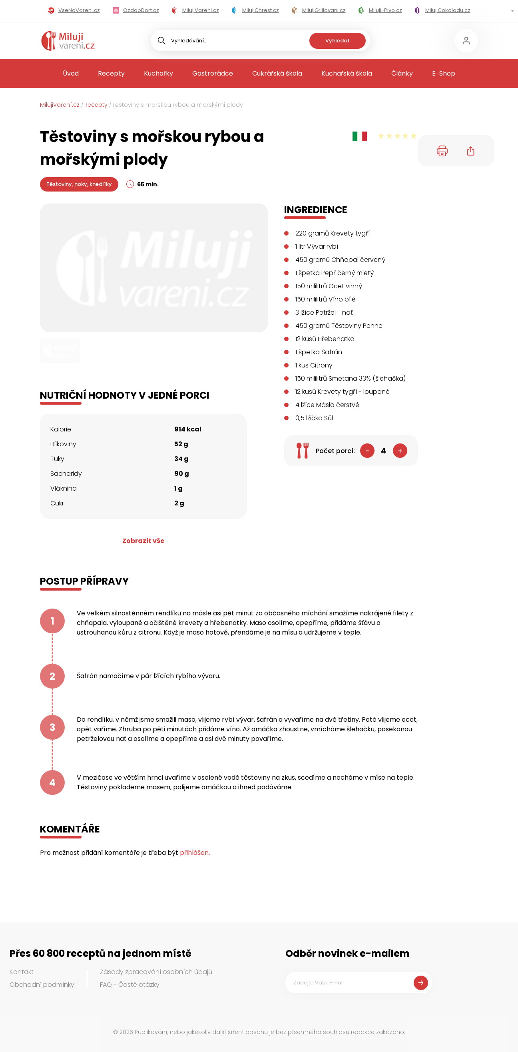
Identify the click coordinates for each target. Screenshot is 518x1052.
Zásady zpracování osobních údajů (156, 971)
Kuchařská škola (346, 73)
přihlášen (194, 852)
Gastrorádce (212, 73)
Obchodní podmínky (42, 984)
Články (402, 73)
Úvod (71, 73)
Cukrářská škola (277, 73)
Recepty (111, 73)
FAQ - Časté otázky (129, 984)
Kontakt (22, 971)
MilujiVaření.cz (60, 105)
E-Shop (443, 73)
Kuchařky (158, 73)
